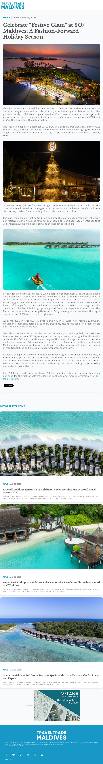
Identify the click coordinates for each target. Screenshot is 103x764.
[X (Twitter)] (34, 754)
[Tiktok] (20, 754)
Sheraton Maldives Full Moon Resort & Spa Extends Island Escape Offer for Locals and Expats (51, 677)
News (6, 17)
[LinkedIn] (41, 754)
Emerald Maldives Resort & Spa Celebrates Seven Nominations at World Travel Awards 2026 (49, 491)
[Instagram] (27, 754)
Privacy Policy (9, 759)
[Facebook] (6, 754)
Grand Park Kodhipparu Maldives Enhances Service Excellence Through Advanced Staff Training (51, 584)
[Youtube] (13, 754)
